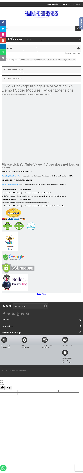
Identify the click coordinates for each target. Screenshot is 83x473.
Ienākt (78, 4)
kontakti (68, 53)
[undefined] (8, 388)
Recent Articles (13, 78)
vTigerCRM (35, 94)
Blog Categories (13, 69)
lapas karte (76, 53)
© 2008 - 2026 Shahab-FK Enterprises (14, 370)
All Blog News (13, 60)
